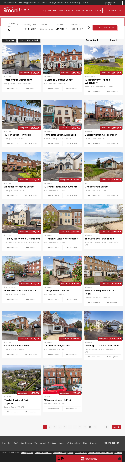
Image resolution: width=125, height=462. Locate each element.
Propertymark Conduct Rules (100, 453)
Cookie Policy (81, 453)
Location (43, 24)
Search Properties (104, 27)
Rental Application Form (29, 2)
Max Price (75, 24)
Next (116, 427)
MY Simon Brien (10, 2)
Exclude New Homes (29, 40)
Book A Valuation (112, 11)
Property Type (30, 24)
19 (106, 427)
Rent (56, 10)
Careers (93, 443)
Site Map (118, 453)
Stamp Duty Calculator (80, 2)
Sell (50, 10)
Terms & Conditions (43, 453)
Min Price (59, 24)
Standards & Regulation (63, 453)
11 (94, 427)
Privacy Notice (27, 453)
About (99, 10)
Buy (45, 10)
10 (90, 427)
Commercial (78, 10)
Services (90, 10)
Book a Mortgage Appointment (55, 2)
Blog (85, 443)
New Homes (65, 10)
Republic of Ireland (110, 3)
